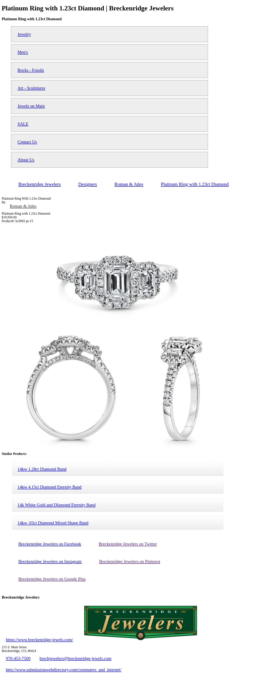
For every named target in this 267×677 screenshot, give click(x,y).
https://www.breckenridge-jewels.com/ (39, 639)
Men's (23, 52)
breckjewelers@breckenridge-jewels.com (75, 658)
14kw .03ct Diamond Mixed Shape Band (53, 522)
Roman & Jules (23, 206)
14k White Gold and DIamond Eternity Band (57, 504)
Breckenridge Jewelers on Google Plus (52, 578)
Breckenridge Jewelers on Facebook (49, 543)
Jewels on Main (31, 105)
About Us (26, 159)
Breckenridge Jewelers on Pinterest (129, 561)
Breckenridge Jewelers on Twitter (128, 543)
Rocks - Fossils (31, 70)
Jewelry (24, 34)
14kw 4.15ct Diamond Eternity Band (50, 486)
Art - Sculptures (31, 88)
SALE (23, 123)
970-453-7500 (18, 658)
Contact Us (27, 141)
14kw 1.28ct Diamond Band (42, 469)
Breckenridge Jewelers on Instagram (50, 561)
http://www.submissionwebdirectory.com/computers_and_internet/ (63, 669)
